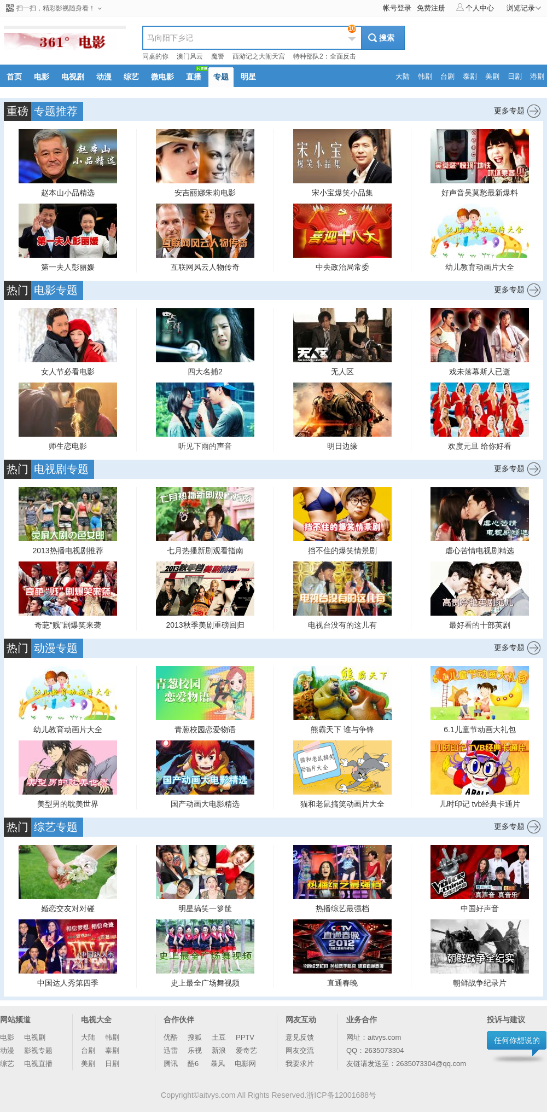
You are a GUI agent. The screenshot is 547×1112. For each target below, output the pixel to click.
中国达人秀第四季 (67, 982)
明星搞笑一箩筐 (205, 908)
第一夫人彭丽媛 (68, 267)
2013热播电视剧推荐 (67, 550)
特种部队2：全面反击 (324, 56)
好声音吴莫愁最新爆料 (479, 192)
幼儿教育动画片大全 (479, 267)
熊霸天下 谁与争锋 (342, 729)
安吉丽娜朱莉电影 (205, 192)
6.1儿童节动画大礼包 (479, 729)
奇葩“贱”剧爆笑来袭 (67, 625)
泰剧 (112, 1050)
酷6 (194, 1063)
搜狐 (195, 1037)
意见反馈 (300, 1037)
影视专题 (38, 1050)
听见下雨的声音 (205, 446)
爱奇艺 (246, 1050)
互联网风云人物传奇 (205, 267)
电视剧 (34, 1037)
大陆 (88, 1037)
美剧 (88, 1063)
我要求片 (300, 1063)
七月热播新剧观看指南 (205, 550)
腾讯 (171, 1063)
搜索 (386, 37)
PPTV (245, 1037)
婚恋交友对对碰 (68, 908)
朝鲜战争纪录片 (480, 982)
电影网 (245, 1063)
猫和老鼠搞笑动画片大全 (342, 804)
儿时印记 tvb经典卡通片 (480, 804)
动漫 (7, 1050)
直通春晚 (342, 982)
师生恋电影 (68, 446)
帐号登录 (397, 8)
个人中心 (475, 7)
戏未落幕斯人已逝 (479, 371)
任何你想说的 (517, 1040)
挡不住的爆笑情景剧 (342, 550)
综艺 (7, 1063)
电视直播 (38, 1063)
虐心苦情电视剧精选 (479, 550)
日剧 (112, 1063)
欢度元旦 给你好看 (479, 446)
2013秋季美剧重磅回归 (205, 625)
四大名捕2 (205, 371)
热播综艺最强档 (342, 908)
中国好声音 (480, 908)
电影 (7, 1037)
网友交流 (300, 1050)
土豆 (219, 1037)
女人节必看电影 (68, 371)
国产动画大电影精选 (205, 804)
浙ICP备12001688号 (341, 1095)
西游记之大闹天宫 (258, 56)
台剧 (88, 1050)
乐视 (195, 1050)
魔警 (217, 56)
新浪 (219, 1050)
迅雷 (171, 1050)
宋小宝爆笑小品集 (342, 192)
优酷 (171, 1037)
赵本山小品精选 (68, 192)
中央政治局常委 (342, 267)
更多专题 (517, 111)
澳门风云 (190, 56)
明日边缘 (342, 446)
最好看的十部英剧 (479, 625)
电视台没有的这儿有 (342, 625)
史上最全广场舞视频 (205, 982)
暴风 (218, 1063)
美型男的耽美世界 (67, 804)
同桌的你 (155, 56)
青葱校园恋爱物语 (205, 729)
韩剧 (112, 1037)
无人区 (342, 371)
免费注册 (431, 8)
